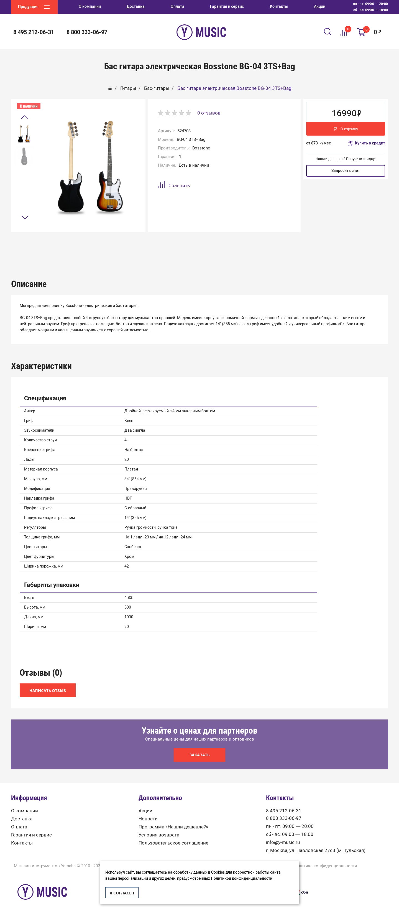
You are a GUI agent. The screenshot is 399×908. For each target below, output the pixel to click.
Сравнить (174, 185)
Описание (123, 246)
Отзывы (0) (275, 246)
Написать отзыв (47, 682)
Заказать (199, 746)
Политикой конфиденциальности (241, 878)
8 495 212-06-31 (33, 32)
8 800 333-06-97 (86, 32)
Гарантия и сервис (31, 827)
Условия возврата (159, 827)
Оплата (19, 819)
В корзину (345, 129)
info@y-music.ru (283, 834)
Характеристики (200, 246)
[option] (24, 134)
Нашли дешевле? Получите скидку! (345, 159)
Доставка (21, 810)
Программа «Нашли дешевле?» (173, 819)
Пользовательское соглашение (173, 835)
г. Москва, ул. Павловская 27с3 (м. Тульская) (315, 842)
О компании (24, 802)
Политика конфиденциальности (325, 858)
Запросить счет (345, 170)
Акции (145, 802)
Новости (148, 810)
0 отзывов (209, 113)
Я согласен (122, 893)
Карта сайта (199, 858)
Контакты (22, 835)
